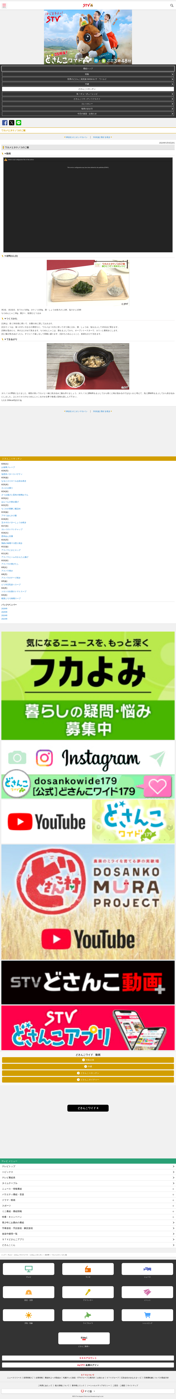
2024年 (4, 615)
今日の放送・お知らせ (87, 114)
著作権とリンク (78, 1385)
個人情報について (62, 1385)
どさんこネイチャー (90, 1079)
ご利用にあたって (45, 1385)
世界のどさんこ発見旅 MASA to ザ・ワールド (87, 79)
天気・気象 (28, 1323)
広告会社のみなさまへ (130, 1378)
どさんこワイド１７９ (21, 1255)
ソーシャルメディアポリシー (98, 1385)
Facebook (4, 122)
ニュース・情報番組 (12, 1189)
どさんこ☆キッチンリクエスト (87, 99)
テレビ (10, 1255)
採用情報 (27, 1378)
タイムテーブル (9, 1183)
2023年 (4, 619)
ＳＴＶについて (87, 1375)
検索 (172, 5)
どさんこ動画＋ (84, 1346)
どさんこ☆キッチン (87, 89)
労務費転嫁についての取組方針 (156, 1378)
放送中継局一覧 (9, 1234)
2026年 (4, 608)
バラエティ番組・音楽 (13, 1194)
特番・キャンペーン (12, 1217)
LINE (18, 122)
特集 (87, 74)
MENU (4, 5)
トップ (3, 1255)
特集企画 (90, 1060)
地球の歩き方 (87, 109)
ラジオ (88, 1277)
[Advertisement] (88, 434)
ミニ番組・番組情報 (12, 1211)
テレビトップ (8, 1166)
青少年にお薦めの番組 (13, 1222)
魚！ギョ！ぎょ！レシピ (87, 94)
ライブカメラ (88, 1323)
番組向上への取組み (53, 1378)
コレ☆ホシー (87, 104)
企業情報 (39, 1378)
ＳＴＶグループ (112, 1378)
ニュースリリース (14, 1378)
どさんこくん (8, 1245)
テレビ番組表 (8, 1177)
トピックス (7, 1172)
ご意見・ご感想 (119, 1385)
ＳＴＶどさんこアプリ (13, 1239)
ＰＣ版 (88, 1391)
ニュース (147, 1277)
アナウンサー (88, 1300)
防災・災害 (28, 1300)
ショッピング (147, 1323)
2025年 (4, 612)
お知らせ (100, 1378)
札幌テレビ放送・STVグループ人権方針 (79, 1378)
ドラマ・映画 (8, 1200)
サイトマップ (132, 1385)
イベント (147, 1300)
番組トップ (88, 68)
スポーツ (6, 1206)
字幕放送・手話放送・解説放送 (17, 1228)
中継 (87, 84)
